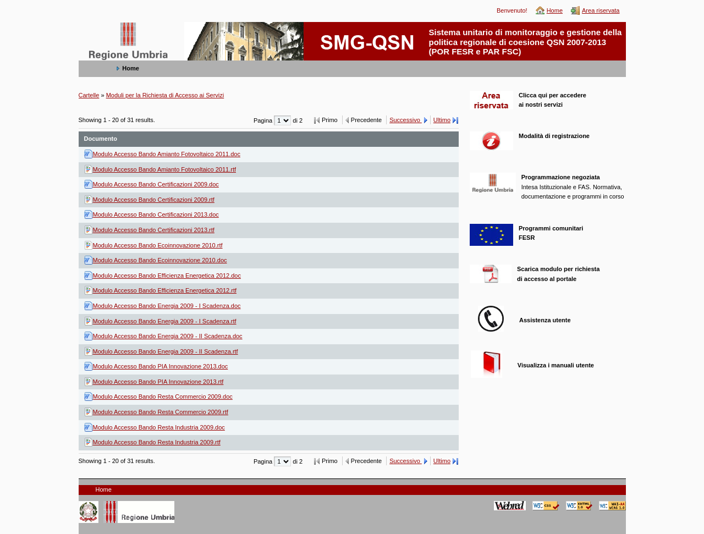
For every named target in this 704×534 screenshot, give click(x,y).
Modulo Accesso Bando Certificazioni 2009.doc (156, 184)
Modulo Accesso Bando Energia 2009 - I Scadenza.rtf (165, 321)
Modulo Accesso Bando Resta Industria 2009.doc (159, 427)
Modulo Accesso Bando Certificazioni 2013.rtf (154, 230)
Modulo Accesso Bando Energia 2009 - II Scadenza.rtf (165, 351)
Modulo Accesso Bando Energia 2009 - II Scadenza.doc (168, 336)
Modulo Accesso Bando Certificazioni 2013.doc (156, 214)
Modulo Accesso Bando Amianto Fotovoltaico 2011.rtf (165, 169)
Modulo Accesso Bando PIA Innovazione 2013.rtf (158, 381)
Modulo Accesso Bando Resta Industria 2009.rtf (157, 442)
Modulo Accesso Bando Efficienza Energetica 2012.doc (167, 275)
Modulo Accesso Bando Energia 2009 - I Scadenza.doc (167, 305)
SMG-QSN (100, 27)
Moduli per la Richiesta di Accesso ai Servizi (165, 95)
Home (555, 10)
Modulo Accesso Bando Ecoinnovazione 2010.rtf (158, 245)
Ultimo (441, 120)
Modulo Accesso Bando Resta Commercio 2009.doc (163, 396)
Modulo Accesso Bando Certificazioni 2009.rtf (154, 199)
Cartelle (89, 95)
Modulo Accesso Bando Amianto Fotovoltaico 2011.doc (166, 154)
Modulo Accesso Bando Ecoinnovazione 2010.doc (160, 260)
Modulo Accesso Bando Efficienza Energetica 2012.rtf (165, 290)
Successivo (405, 120)
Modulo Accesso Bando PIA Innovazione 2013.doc (160, 366)
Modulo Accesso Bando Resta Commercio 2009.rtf (160, 412)
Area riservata (600, 10)
